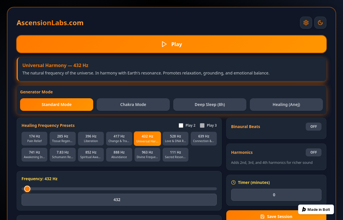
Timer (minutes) (250, 182)
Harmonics (242, 152)
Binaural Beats (245, 126)
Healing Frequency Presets (48, 125)
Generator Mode (36, 92)
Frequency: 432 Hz (40, 178)
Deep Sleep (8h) (210, 104)
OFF (313, 126)
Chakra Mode (133, 104)
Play (171, 44)
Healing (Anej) (286, 104)
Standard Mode (56, 104)
